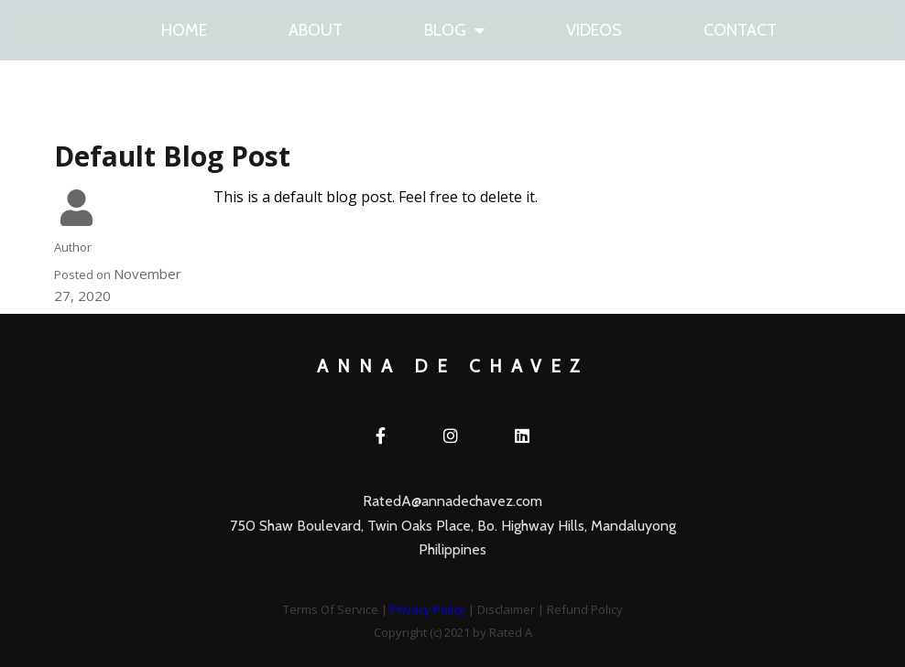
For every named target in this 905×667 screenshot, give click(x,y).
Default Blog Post (172, 162)
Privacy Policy (427, 587)
